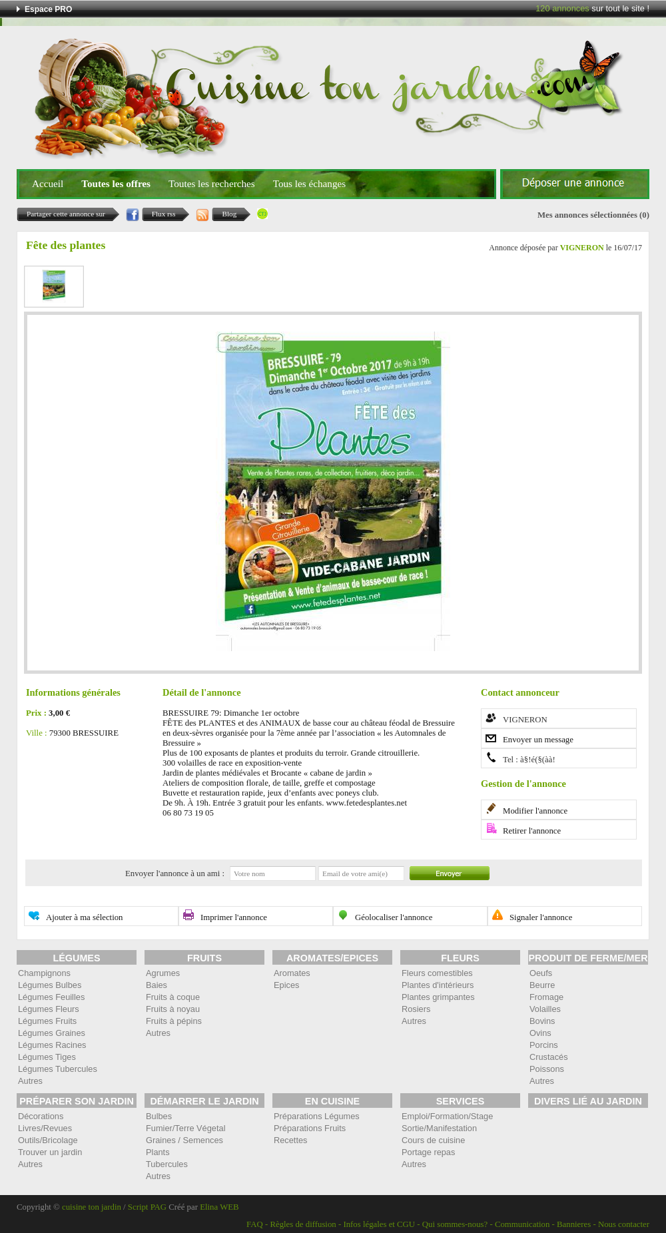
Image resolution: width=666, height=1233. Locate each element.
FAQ (254, 1224)
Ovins (540, 1033)
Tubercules (167, 1164)
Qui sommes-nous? (455, 1224)
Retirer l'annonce (532, 831)
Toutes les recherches (211, 183)
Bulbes (159, 1116)
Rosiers (416, 1009)
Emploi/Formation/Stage (447, 1116)
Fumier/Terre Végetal (185, 1128)
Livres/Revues (45, 1128)
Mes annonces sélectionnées (587, 215)
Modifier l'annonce (535, 811)
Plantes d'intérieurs (438, 985)
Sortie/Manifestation (439, 1128)
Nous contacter (623, 1224)
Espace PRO (48, 9)
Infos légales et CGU (379, 1224)
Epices (286, 985)
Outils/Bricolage (48, 1140)
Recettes (291, 1140)
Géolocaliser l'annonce (393, 917)
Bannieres (574, 1224)
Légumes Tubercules (57, 1069)
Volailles (545, 1009)
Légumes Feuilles (51, 997)
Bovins (542, 1021)
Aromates (292, 973)
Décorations (40, 1116)
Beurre (542, 985)
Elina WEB (219, 1207)
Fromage (546, 997)
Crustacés (548, 1057)
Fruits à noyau (173, 1009)
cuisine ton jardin (91, 1207)
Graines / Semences (184, 1140)
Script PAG (147, 1207)
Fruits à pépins (174, 1021)
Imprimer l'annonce (233, 917)
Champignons (44, 973)
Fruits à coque (173, 997)
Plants (158, 1152)
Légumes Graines (51, 1033)
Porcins (543, 1045)
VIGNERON (582, 247)
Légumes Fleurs (48, 1009)
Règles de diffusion (303, 1224)
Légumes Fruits (47, 1021)
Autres (30, 1081)
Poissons (546, 1069)
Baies (156, 985)
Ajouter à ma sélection (84, 917)
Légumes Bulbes (49, 985)
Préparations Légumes (317, 1116)
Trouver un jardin (50, 1152)
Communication (522, 1224)
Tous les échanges (309, 183)
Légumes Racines (52, 1045)
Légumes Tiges (47, 1057)
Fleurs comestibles (437, 973)
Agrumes (163, 973)
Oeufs (540, 973)
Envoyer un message (538, 739)
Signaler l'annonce (540, 917)
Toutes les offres (116, 183)
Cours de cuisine (433, 1140)
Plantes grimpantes (438, 997)
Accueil (47, 183)
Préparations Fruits (310, 1128)
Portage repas (428, 1152)
